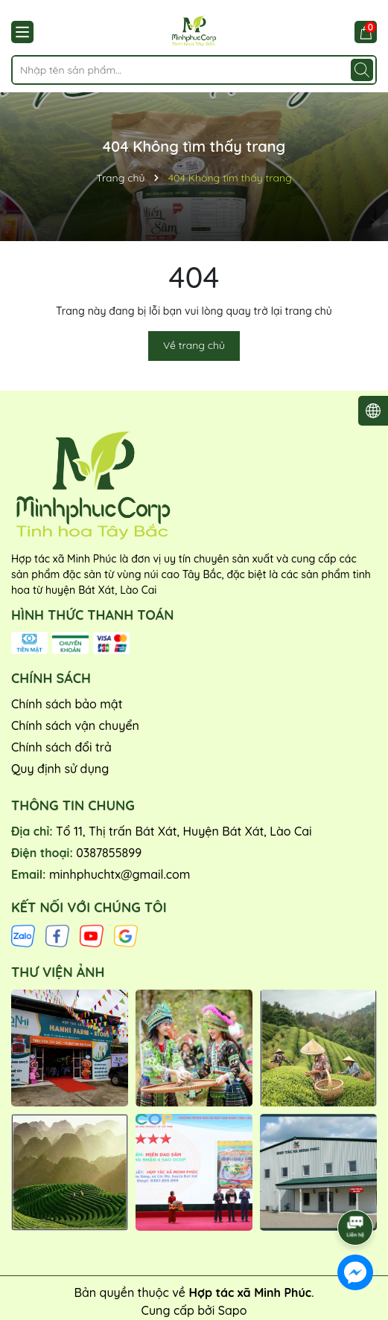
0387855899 (108, 852)
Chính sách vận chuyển (75, 725)
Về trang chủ (194, 345)
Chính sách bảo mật (67, 703)
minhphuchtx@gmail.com (119, 874)
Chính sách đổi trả (61, 747)
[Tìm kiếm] (362, 70)
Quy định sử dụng (60, 768)
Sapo (232, 1310)
